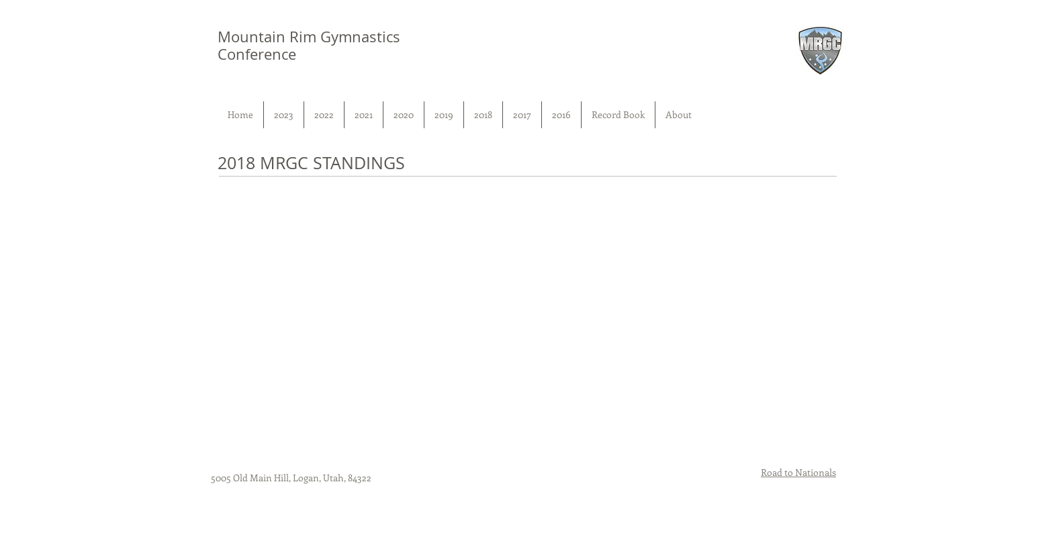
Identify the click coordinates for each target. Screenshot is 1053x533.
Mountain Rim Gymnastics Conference (309, 45)
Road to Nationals (798, 472)
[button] (284, 114)
